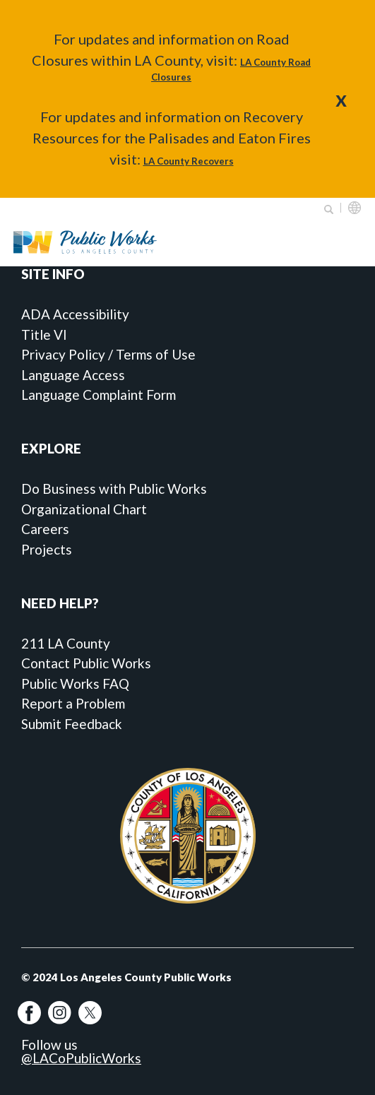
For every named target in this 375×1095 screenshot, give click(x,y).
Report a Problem (73, 703)
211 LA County (65, 643)
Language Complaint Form (98, 394)
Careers (45, 529)
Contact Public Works (86, 663)
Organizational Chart (84, 509)
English (354, 208)
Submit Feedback (71, 724)
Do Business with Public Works (114, 488)
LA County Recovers (188, 161)
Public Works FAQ (75, 683)
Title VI (44, 334)
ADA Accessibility (75, 314)
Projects (46, 549)
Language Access (73, 375)
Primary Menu (346, 242)
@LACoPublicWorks (81, 1058)
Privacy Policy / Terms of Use (108, 354)
